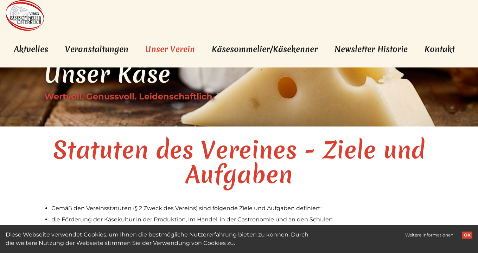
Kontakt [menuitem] (440, 49)
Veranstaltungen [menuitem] (96, 49)
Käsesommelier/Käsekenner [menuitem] (265, 49)
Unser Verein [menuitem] (174, 49)
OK (467, 235)
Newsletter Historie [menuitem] (371, 49)
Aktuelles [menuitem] (31, 49)
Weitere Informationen (429, 235)
